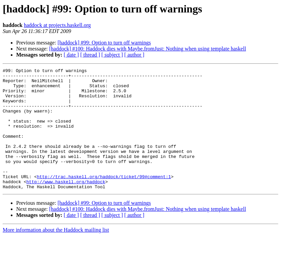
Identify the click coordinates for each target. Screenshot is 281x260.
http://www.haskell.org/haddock (65, 205)
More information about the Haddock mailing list (56, 254)
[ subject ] (112, 55)
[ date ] (71, 55)
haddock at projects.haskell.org (57, 25)
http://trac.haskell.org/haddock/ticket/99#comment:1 (104, 199)
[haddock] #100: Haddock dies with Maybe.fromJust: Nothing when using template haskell (147, 49)
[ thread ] (90, 55)
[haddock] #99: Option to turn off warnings (104, 42)
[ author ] (134, 55)
